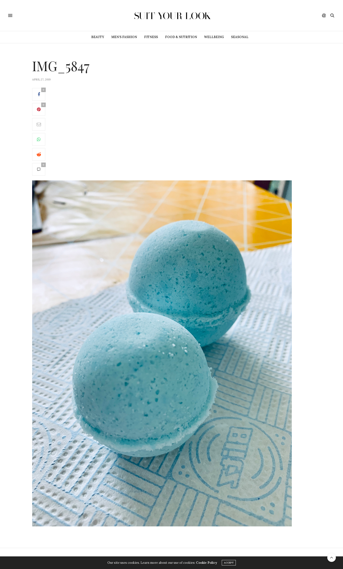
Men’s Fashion (124, 37)
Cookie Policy (206, 563)
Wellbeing (214, 37)
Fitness (151, 37)
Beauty (97, 37)
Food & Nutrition (181, 37)
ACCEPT (229, 562)
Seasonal (239, 37)
